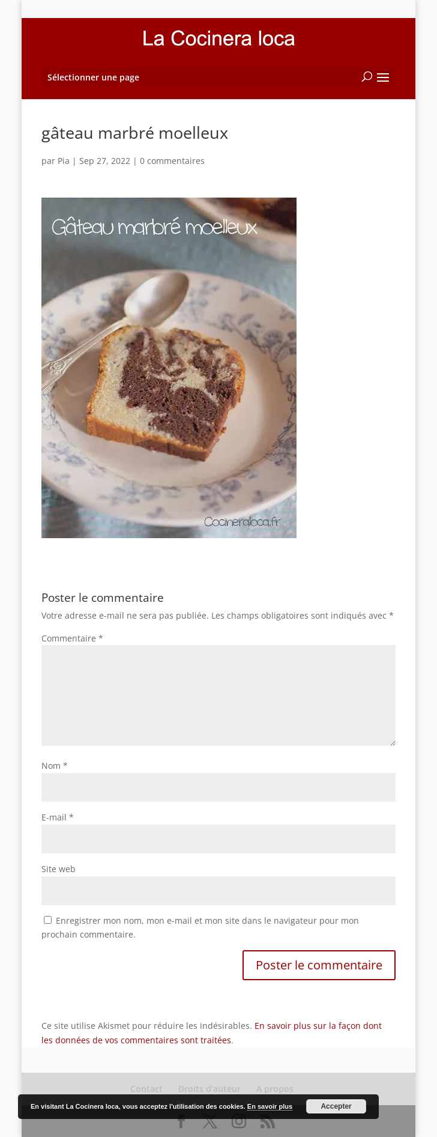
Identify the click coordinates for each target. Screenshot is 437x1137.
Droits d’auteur (209, 1088)
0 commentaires (172, 160)
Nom (54, 765)
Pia (64, 160)
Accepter (336, 1106)
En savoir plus (269, 1106)
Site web (58, 869)
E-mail (57, 817)
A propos (275, 1088)
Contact (146, 1088)
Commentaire (72, 638)
